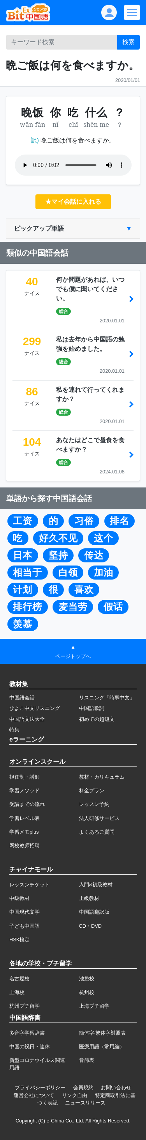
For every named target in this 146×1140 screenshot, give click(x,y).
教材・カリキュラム (102, 777)
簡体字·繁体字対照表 (102, 1033)
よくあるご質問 (96, 832)
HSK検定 (19, 940)
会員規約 (83, 1087)
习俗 (84, 521)
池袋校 (86, 979)
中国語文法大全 (27, 719)
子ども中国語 (24, 926)
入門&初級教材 (96, 884)
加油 (103, 572)
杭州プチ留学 (24, 1006)
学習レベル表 (24, 818)
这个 (103, 538)
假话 (113, 607)
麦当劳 (73, 607)
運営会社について (34, 1095)
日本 (22, 555)
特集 (14, 730)
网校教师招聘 (24, 845)
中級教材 (19, 898)
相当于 (27, 572)
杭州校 (86, 992)
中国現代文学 (24, 912)
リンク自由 (74, 1095)
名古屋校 (19, 979)
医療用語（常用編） (102, 1046)
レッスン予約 (94, 804)
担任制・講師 (24, 777)
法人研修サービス (99, 818)
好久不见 (58, 538)
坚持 (58, 555)
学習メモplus (24, 832)
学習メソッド (24, 790)
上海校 (17, 992)
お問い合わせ (116, 1087)
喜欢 (84, 590)
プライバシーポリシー (40, 1087)
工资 (22, 521)
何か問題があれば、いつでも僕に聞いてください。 (90, 289)
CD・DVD (90, 926)
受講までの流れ (27, 804)
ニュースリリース (85, 1103)
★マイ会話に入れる (73, 201)
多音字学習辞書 (27, 1033)
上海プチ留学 (94, 1006)
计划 (22, 590)
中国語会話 (22, 698)
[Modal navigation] (132, 12)
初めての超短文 (96, 719)
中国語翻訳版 (94, 912)
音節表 (86, 1060)
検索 (128, 42)
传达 (94, 555)
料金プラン (91, 790)
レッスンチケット (29, 884)
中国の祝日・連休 (29, 1046)
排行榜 (27, 607)
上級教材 (89, 898)
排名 (119, 521)
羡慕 (22, 624)
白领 (68, 572)
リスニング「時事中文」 (107, 698)
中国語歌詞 (91, 708)
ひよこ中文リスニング (34, 708)
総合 (63, 311)
